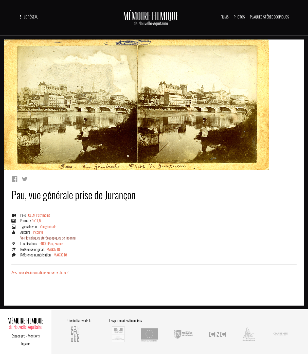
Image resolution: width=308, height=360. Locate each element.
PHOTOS (239, 16)
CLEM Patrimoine (39, 215)
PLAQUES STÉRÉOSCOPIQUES (269, 16)
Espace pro (18, 335)
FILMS (225, 16)
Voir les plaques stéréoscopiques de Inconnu (48, 238)
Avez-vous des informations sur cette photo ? (39, 272)
